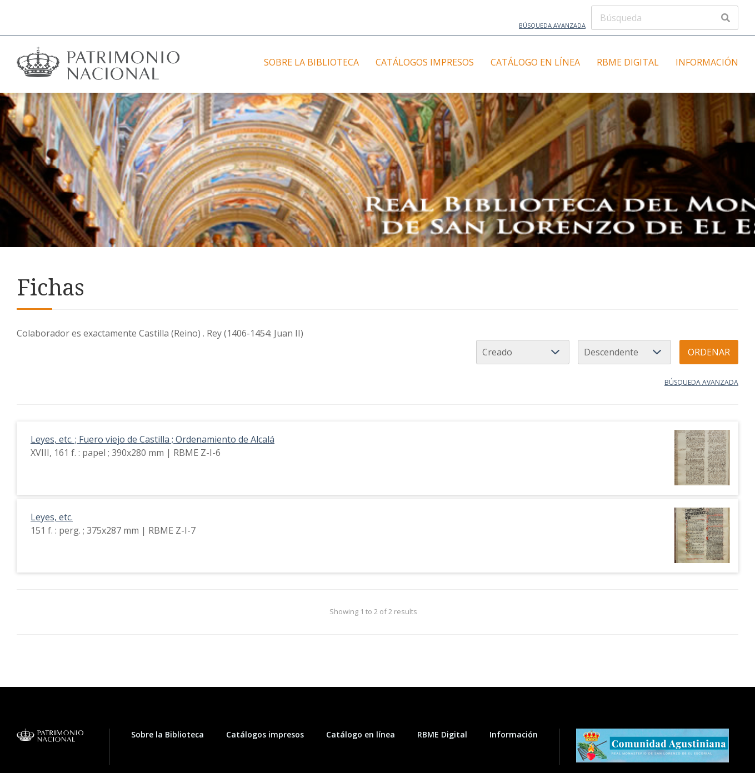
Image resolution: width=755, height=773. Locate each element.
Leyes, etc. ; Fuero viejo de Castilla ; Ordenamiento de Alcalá (152, 439)
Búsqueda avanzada (552, 25)
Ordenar (709, 352)
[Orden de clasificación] (624, 352)
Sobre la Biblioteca (311, 62)
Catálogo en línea (535, 62)
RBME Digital (628, 62)
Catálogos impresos (425, 62)
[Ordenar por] (522, 352)
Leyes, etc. (52, 517)
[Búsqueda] (664, 18)
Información (707, 62)
